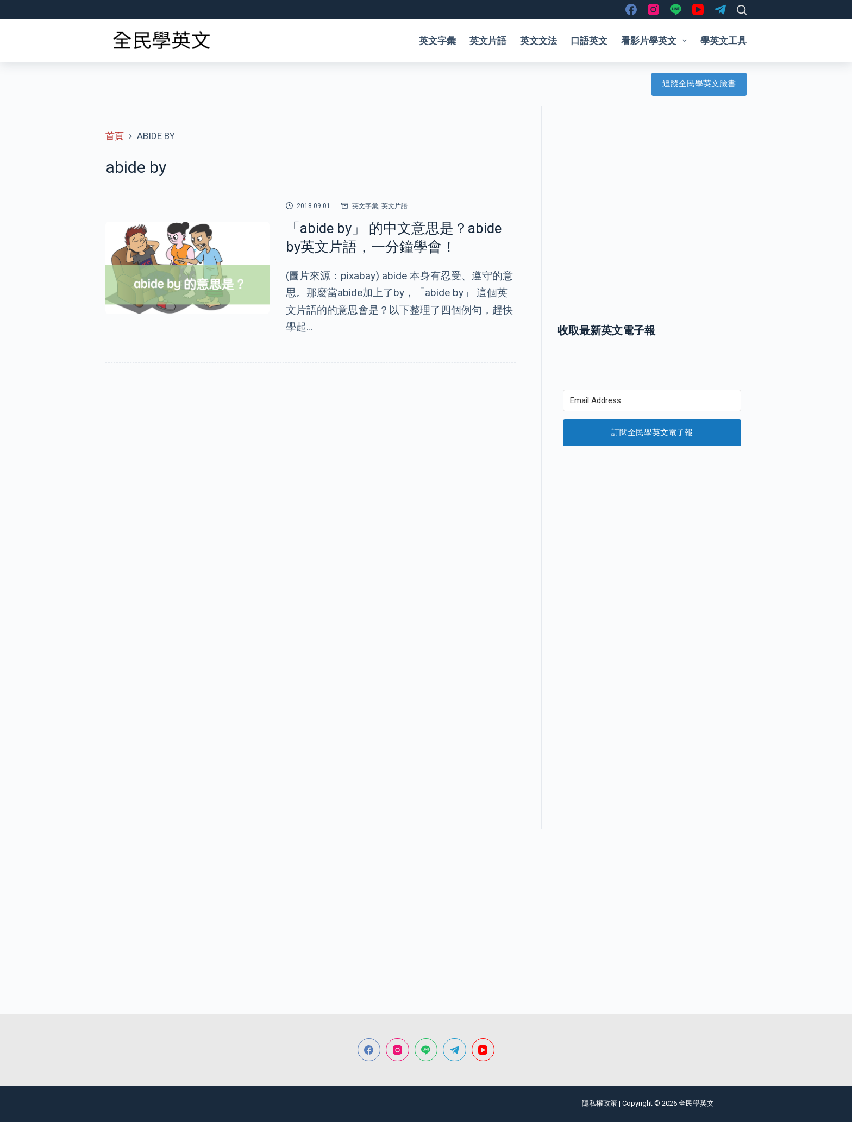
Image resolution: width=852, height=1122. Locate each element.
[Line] (675, 9)
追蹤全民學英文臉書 (699, 84)
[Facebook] (631, 9)
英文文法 (538, 40)
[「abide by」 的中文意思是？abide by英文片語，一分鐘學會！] (187, 268)
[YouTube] (698, 9)
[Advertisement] (652, 224)
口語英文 (589, 40)
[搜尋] (742, 10)
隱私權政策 (599, 1103)
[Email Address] (652, 400)
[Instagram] (653, 9)
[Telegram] (720, 9)
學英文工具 (723, 40)
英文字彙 (437, 40)
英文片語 (487, 40)
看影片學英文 (656, 40)
